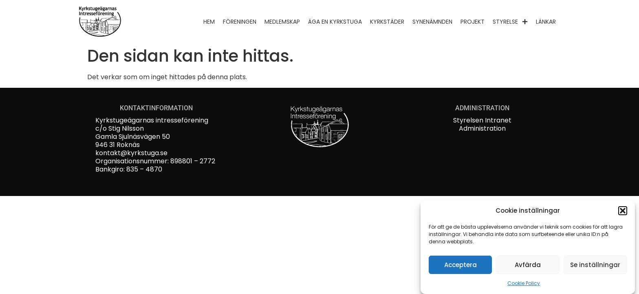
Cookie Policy (523, 284)
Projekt (473, 22)
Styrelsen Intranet (482, 120)
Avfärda (528, 265)
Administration (482, 128)
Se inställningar (595, 265)
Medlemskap (282, 22)
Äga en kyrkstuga (335, 22)
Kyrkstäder (387, 22)
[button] (623, 211)
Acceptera (460, 265)
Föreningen (239, 22)
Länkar (546, 22)
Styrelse (510, 22)
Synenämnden (432, 22)
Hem (209, 22)
